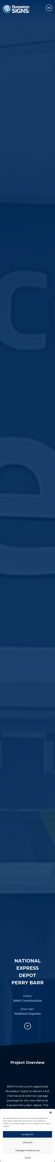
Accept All (27, 1134)
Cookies (27, 1157)
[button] (50, 1112)
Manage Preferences (27, 1150)
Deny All (27, 1142)
